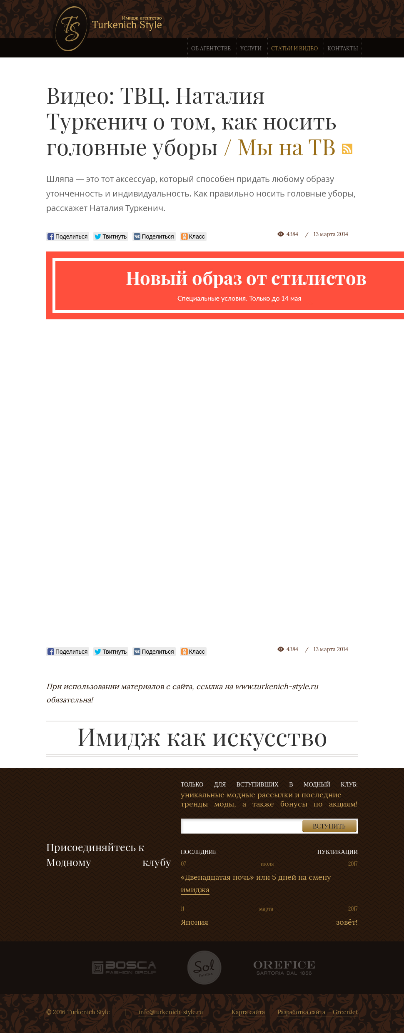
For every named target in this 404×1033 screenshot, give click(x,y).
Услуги (251, 48)
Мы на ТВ (286, 146)
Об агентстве (211, 48)
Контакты (342, 48)
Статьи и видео (294, 48)
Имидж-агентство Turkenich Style (107, 28)
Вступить (329, 826)
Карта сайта (248, 1012)
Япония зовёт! (269, 922)
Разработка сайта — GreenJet (317, 1012)
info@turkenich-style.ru (171, 1012)
